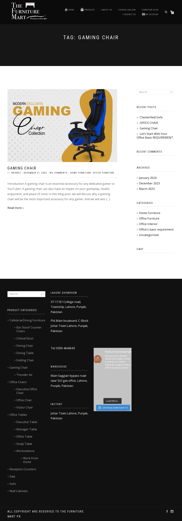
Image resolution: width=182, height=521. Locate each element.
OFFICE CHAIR (149, 123)
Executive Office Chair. (26, 391)
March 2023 (147, 189)
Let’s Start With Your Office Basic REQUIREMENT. (155, 135)
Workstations (25, 451)
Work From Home (30, 460)
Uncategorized (149, 235)
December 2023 (149, 183)
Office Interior (148, 224)
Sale (12, 476)
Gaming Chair (21, 168)
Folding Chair (25, 360)
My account (150, 14)
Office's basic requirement (156, 229)
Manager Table (26, 429)
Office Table (24, 436)
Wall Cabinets (19, 491)
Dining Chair (24, 346)
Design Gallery (127, 10)
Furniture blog (150, 10)
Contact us (129, 14)
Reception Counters (23, 469)
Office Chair (24, 400)
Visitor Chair (24, 407)
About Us (106, 10)
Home (69, 9)
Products (87, 9)
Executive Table (26, 422)
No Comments (59, 173)
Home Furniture (80, 173)
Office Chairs (18, 382)
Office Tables (18, 415)
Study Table (24, 444)
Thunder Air (24, 375)
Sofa (13, 484)
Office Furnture (103, 173)
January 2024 (147, 178)
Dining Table (25, 353)
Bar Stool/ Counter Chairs (29, 329)
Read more (14, 208)
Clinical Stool (24, 338)
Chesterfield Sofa (151, 117)
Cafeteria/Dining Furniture (27, 320)
